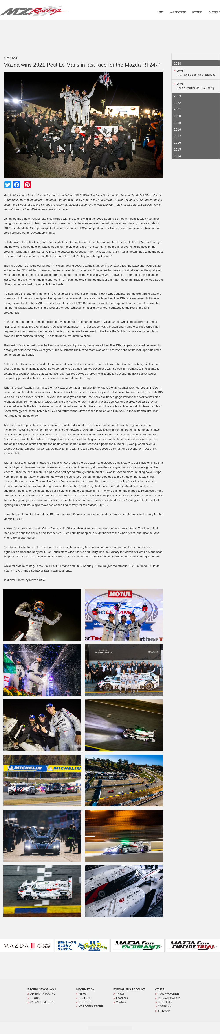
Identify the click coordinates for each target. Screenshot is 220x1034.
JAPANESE (214, 12)
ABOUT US (165, 1002)
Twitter (120, 993)
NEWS (140, 25)
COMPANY (164, 1006)
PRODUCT (176, 25)
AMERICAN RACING (43, 993)
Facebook (122, 998)
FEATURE (157, 25)
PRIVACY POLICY (169, 998)
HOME (160, 12)
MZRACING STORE (201, 25)
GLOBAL (35, 998)
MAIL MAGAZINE (177, 12)
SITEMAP (197, 12)
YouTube (121, 1002)
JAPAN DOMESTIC (42, 1002)
